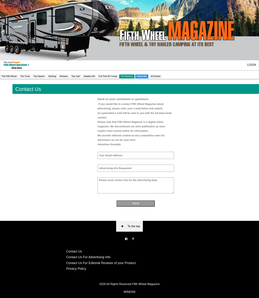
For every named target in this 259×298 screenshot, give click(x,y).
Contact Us (74, 251)
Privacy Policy (76, 268)
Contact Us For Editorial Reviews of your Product (101, 263)
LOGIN (251, 64)
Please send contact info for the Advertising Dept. (135, 185)
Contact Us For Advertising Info (88, 257)
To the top (129, 226)
